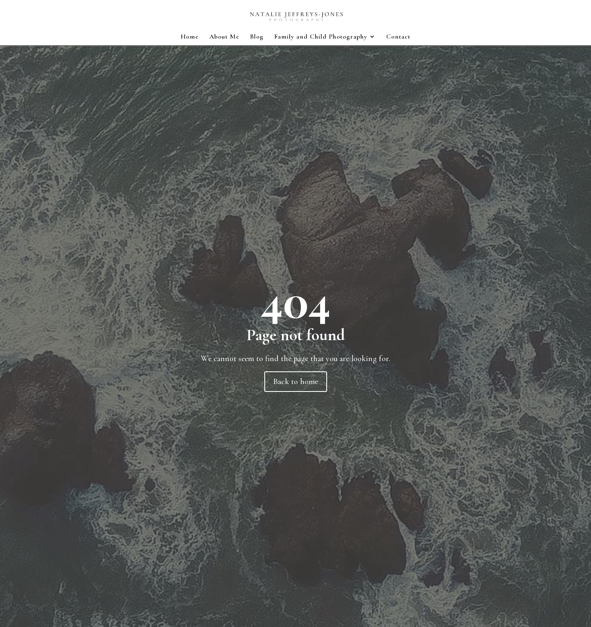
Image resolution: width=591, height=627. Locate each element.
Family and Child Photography (320, 37)
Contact (398, 37)
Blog (256, 37)
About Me (224, 37)
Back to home (295, 382)
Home (190, 37)
